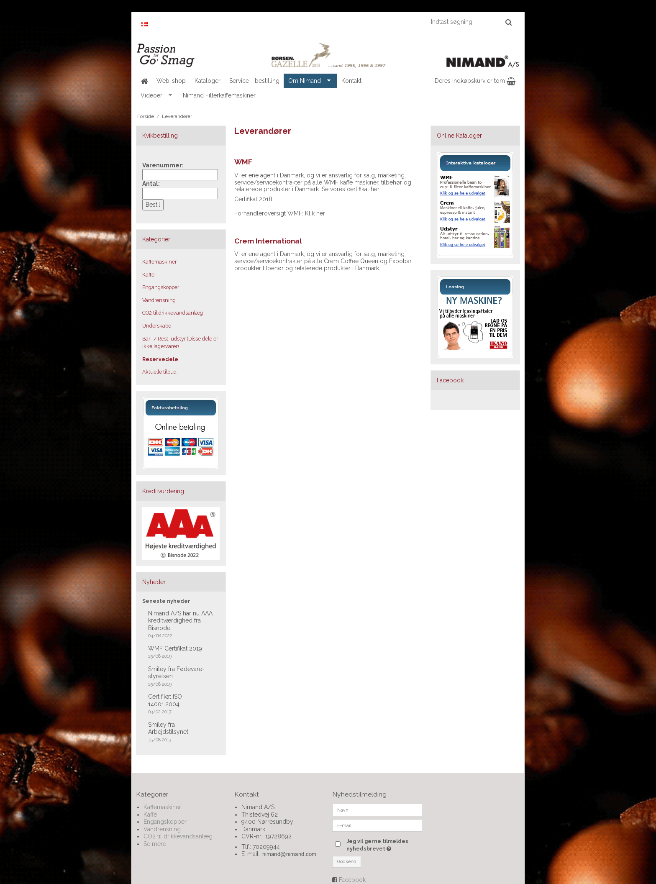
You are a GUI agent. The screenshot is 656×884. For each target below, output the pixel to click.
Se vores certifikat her (350, 189)
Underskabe (156, 326)
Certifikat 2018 (253, 199)
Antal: (151, 183)
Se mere (155, 843)
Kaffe (148, 275)
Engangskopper (160, 287)
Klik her (315, 213)
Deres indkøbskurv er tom (475, 80)
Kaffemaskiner (159, 262)
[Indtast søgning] (471, 21)
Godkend (346, 861)
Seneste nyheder (166, 601)
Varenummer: (163, 165)
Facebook (352, 879)
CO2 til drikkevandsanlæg (172, 313)
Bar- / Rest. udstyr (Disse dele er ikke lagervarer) (180, 342)
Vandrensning (159, 300)
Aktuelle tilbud (159, 372)
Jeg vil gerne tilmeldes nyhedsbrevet (383, 845)
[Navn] (377, 809)
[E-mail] (377, 825)
